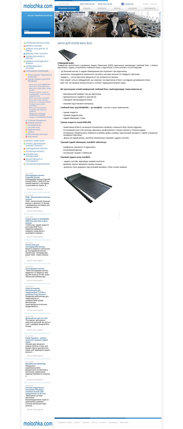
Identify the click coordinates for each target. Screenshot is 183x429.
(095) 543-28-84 (105, 4)
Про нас (117, 8)
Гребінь (31, 132)
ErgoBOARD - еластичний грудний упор (39, 95)
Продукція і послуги (67, 8)
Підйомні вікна (34, 130)
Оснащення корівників (37, 71)
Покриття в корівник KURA (40, 102)
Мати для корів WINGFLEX (39, 84)
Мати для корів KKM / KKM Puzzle (40, 89)
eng (67, 4)
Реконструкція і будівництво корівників (40, 76)
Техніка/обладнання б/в (37, 164)
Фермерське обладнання (32, 155)
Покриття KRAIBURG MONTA (40, 117)
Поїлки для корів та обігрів (35, 58)
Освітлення (32, 137)
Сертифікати (149, 8)
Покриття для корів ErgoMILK (37, 105)
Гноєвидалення (34, 125)
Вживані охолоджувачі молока (37, 62)
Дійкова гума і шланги (37, 54)
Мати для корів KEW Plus (39, 86)
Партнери (102, 8)
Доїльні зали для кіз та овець (37, 50)
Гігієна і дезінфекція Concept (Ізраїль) (36, 145)
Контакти (154, 4)
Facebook (129, 4)
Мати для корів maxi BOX (39, 98)
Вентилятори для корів (37, 134)
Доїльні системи (34, 46)
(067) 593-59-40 (87, 4)
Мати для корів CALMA (38, 100)
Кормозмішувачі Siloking (34, 67)
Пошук (26, 31)
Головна (146, 4)
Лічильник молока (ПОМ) (37, 43)
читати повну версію (35, 189)
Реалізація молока (35, 151)
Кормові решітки (35, 123)
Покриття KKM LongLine (39, 92)
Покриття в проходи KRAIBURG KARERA (37, 114)
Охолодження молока (37, 149)
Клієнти (86, 8)
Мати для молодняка (37, 108)
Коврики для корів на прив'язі (37, 110)
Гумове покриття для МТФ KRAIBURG (39, 80)
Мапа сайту (124, 422)
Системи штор (34, 127)
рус (60, 4)
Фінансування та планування (34, 160)
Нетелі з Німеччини (35, 141)
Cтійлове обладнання (37, 120)
